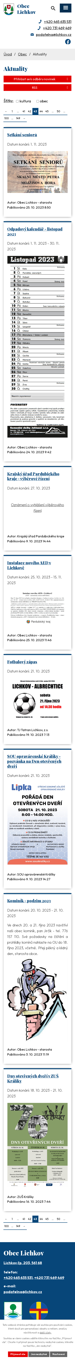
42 (29, 111)
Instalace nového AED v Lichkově (29, 565)
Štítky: (8, 100)
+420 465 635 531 (57, 21)
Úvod (8, 54)
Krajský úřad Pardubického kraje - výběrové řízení (33, 476)
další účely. (45, 1332)
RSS (50, 88)
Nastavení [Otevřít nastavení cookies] (58, 1354)
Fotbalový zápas (22, 661)
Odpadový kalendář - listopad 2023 (34, 231)
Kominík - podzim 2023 (29, 900)
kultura (25, 101)
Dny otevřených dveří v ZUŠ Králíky (33, 1078)
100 (6, 118)
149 (18, 118)
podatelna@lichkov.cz (53, 34)
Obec (22, 54)
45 (47, 111)
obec (44, 101)
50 (58, 111)
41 (24, 111)
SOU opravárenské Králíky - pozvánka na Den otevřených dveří (34, 761)
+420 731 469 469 (57, 28)
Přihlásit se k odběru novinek (41, 79)
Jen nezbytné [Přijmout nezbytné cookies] (39, 1354)
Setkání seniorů (22, 134)
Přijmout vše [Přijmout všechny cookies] (17, 1354)
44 (41, 111)
